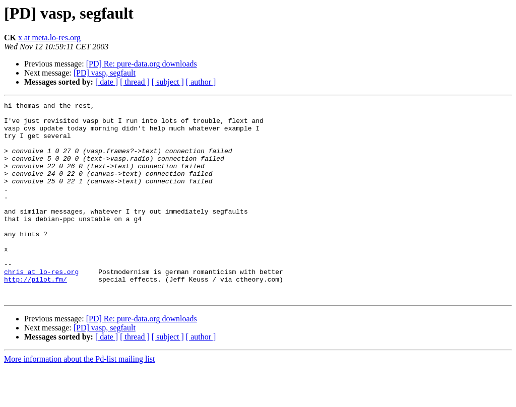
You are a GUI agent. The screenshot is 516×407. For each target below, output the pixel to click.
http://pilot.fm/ (35, 315)
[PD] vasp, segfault (105, 73)
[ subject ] (168, 82)
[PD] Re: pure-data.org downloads (141, 63)
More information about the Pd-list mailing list (79, 398)
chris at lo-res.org (41, 306)
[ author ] (201, 82)
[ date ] (106, 82)
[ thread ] (135, 82)
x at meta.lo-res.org (49, 37)
